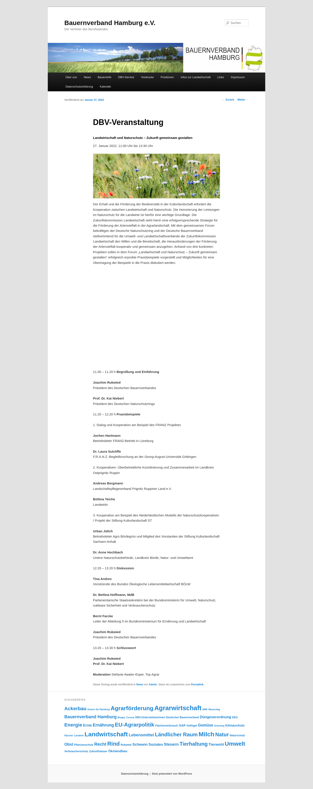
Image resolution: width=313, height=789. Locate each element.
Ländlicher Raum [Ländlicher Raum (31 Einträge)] (176, 734)
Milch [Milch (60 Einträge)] (207, 734)
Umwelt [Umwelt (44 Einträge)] (235, 743)
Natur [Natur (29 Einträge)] (222, 734)
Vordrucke (147, 77)
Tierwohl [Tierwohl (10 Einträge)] (216, 744)
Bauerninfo (104, 77)
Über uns (71, 77)
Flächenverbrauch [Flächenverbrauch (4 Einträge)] (166, 725)
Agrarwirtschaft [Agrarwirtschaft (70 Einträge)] (177, 707)
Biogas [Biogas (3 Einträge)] (121, 717)
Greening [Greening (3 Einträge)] (219, 725)
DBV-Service (126, 77)
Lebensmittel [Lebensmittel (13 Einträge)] (141, 735)
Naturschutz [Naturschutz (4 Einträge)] (237, 735)
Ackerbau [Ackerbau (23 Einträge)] (75, 708)
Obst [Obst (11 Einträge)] (68, 744)
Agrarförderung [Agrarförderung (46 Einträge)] (132, 708)
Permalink (197, 684)
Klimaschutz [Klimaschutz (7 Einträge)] (235, 725)
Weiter (243, 99)
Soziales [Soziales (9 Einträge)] (155, 744)
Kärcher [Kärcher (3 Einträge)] (68, 735)
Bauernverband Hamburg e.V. (109, 22)
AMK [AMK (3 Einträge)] (205, 709)
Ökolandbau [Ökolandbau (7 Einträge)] (117, 751)
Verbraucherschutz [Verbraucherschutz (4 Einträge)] (76, 751)
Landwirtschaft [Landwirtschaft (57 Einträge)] (106, 734)
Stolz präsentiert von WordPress (172, 773)
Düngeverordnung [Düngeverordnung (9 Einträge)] (215, 717)
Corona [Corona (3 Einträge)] (130, 717)
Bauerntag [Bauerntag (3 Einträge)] (214, 709)
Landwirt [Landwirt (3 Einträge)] (78, 735)
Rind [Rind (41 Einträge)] (113, 744)
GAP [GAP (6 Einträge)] (182, 725)
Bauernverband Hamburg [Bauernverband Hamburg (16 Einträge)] (90, 716)
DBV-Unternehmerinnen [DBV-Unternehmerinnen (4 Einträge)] (150, 717)
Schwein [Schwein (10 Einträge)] (140, 744)
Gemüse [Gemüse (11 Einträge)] (205, 725)
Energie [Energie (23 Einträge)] (73, 725)
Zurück (228, 99)
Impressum (238, 77)
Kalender (105, 86)
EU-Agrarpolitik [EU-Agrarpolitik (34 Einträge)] (134, 725)
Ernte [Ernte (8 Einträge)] (87, 725)
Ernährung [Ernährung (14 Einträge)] (103, 725)
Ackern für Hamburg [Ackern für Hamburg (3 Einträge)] (98, 709)
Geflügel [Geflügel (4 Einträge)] (191, 725)
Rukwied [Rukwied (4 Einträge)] (126, 744)
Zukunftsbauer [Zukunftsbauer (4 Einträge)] (98, 751)
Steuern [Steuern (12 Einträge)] (171, 744)
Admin (153, 684)
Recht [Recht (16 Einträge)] (100, 744)
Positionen (167, 77)
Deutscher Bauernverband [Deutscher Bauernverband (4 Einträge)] (182, 717)
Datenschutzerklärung (79, 86)
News (87, 77)
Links (220, 77)
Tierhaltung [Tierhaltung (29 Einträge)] (194, 744)
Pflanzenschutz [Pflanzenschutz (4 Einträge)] (83, 744)
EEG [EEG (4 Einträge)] (235, 717)
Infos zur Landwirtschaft (195, 77)
